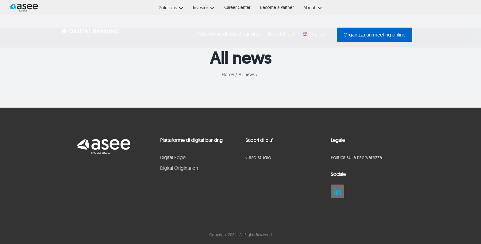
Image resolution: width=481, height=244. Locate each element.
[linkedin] (337, 191)
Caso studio (258, 157)
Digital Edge (173, 157)
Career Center (237, 7)
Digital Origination (179, 168)
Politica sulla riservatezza (356, 157)
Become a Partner (277, 7)
